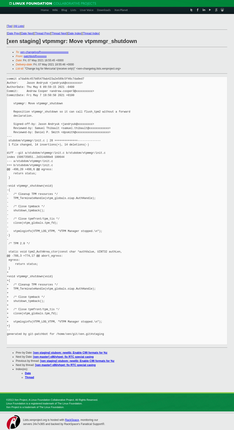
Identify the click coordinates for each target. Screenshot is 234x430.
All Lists (19, 26)
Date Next (27, 33)
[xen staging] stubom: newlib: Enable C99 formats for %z (70, 352)
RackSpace (72, 420)
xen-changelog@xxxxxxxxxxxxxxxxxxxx (44, 52)
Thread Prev (42, 33)
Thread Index (91, 33)
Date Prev (13, 33)
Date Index (74, 33)
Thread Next (58, 33)
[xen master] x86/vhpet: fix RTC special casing (63, 356)
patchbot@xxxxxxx (35, 56)
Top (9, 26)
